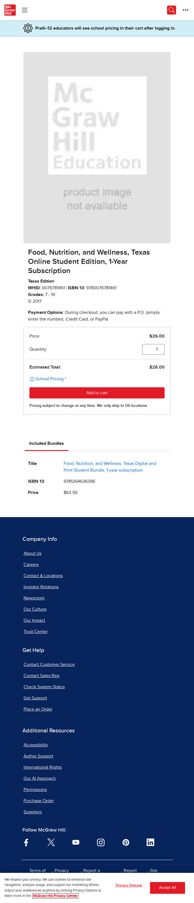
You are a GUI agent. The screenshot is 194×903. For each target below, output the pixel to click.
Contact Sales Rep (41, 675)
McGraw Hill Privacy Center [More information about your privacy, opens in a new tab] (55, 896)
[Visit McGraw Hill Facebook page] (26, 842)
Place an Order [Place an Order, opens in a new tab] (38, 709)
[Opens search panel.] (171, 10)
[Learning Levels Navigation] (24, 10)
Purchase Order (39, 801)
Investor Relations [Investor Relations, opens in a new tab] (41, 587)
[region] (97, 888)
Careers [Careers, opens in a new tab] (31, 564)
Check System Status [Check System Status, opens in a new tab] (44, 687)
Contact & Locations (43, 576)
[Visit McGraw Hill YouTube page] (76, 842)
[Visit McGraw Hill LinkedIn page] (150, 842)
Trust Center (36, 631)
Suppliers (33, 812)
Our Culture (35, 609)
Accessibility (36, 745)
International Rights (43, 767)
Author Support (38, 756)
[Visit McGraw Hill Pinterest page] (126, 842)
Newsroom (34, 598)
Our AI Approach (40, 778)
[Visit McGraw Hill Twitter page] (51, 842)
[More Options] (186, 10)
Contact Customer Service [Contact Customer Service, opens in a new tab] (49, 664)
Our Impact (34, 620)
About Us (32, 553)
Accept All (167, 888)
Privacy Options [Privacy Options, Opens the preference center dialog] (129, 885)
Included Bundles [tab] (46, 443)
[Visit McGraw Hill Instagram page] (101, 842)
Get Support (35, 698)
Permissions (35, 789)
